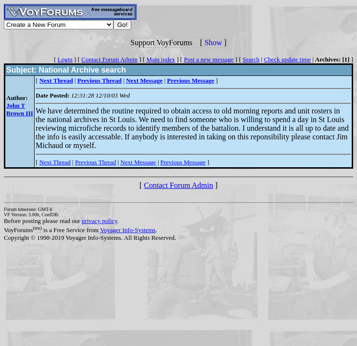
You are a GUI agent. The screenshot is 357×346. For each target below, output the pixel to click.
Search (251, 59)
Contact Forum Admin (109, 59)
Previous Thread (95, 162)
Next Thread (55, 162)
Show (213, 42)
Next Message (138, 162)
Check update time (287, 59)
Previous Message (183, 162)
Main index (161, 59)
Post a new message (209, 59)
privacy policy (99, 220)
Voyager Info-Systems (128, 230)
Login (65, 59)
